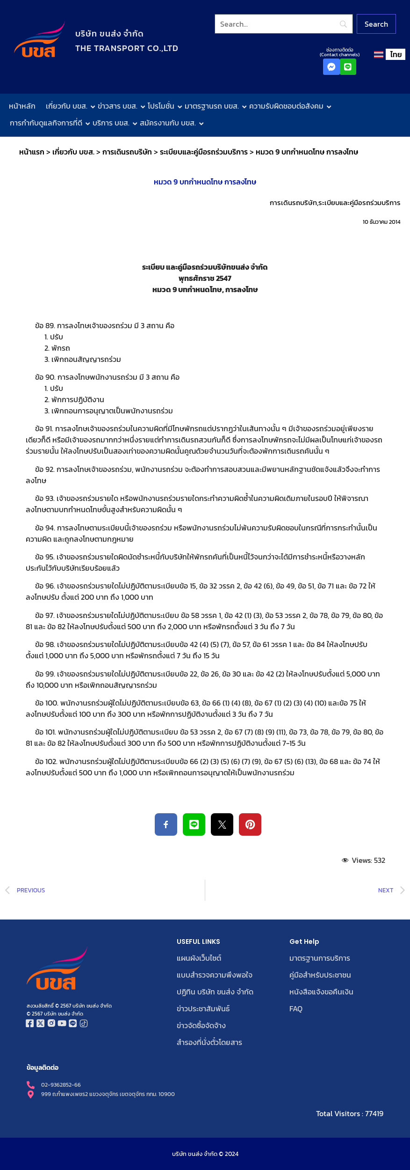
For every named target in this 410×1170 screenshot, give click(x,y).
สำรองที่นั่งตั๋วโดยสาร (209, 1042)
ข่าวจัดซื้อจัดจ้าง (201, 1025)
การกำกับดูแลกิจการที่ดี (48, 122)
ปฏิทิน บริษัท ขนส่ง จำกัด (215, 991)
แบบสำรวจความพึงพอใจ (214, 974)
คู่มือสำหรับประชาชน (320, 974)
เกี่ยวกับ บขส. (69, 105)
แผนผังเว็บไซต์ (199, 958)
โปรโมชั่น (163, 105)
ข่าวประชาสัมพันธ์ (203, 1008)
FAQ (295, 1008)
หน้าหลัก (22, 105)
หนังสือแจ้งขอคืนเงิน (321, 991)
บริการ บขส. (113, 122)
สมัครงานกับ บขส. (170, 122)
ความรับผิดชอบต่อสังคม (288, 105)
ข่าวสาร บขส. (120, 105)
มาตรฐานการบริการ (319, 958)
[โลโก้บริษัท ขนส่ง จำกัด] (39, 39)
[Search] (284, 24)
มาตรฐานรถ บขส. (214, 105)
